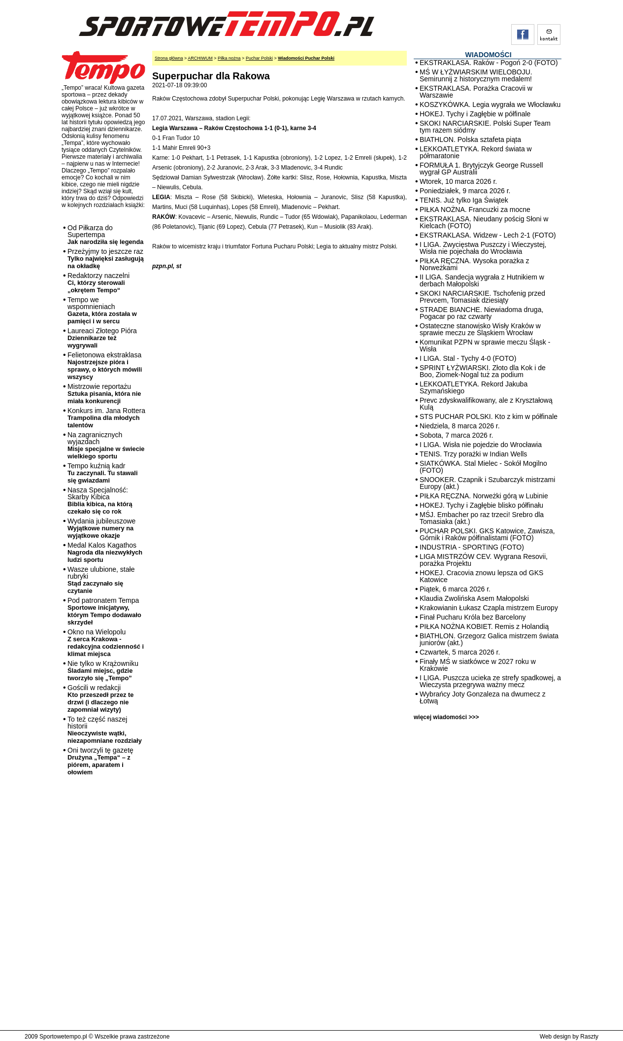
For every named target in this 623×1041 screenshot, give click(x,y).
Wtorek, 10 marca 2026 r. (458, 181)
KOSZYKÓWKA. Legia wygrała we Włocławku (490, 104)
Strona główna (169, 58)
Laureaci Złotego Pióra (102, 338)
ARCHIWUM (200, 58)
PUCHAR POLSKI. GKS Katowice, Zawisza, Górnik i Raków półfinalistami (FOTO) (487, 534)
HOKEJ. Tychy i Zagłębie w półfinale (475, 114)
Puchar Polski (259, 58)
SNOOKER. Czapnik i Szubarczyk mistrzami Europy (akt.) (487, 483)
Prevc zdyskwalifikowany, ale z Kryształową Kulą (486, 403)
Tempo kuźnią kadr (102, 473)
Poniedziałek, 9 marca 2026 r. (465, 191)
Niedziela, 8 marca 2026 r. (460, 426)
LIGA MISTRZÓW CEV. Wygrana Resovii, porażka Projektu (484, 560)
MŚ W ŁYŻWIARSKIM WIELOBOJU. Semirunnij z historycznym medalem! (476, 75)
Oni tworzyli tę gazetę (100, 761)
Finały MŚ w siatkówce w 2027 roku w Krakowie (478, 665)
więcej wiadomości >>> (446, 717)
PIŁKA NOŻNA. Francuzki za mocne (475, 209)
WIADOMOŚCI (488, 55)
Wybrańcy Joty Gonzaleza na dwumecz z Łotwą (483, 697)
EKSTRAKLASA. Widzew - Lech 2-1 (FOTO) (488, 235)
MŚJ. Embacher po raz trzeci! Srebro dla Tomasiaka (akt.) (482, 518)
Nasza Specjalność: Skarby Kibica (99, 500)
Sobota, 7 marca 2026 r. (456, 435)
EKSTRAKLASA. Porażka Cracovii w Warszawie (476, 91)
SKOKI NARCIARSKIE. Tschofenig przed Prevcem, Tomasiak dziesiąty (482, 296)
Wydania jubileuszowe (101, 528)
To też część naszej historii (104, 729)
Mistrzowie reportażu (104, 393)
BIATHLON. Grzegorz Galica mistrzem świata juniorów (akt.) (489, 639)
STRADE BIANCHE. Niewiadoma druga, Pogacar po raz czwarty (481, 313)
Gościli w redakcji (100, 698)
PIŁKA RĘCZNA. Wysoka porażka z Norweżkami (474, 264)
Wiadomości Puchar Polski (306, 58)
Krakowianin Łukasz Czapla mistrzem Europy (489, 608)
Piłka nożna (229, 58)
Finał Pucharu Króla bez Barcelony (473, 617)
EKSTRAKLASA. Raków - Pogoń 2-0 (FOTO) (489, 63)
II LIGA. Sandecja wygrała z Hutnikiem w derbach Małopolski (482, 280)
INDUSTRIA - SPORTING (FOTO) (472, 547)
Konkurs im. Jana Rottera (106, 418)
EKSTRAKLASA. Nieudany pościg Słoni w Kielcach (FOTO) (484, 222)
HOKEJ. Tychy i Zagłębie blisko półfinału (481, 505)
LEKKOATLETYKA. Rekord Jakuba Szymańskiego (473, 387)
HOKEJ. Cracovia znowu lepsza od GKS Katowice (481, 576)
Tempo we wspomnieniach (102, 310)
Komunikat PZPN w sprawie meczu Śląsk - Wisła (485, 345)
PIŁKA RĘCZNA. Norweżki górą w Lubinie (484, 496)
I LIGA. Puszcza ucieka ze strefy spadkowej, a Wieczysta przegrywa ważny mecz (490, 681)
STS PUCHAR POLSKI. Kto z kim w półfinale (488, 416)
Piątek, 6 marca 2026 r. (455, 589)
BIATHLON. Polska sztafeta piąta (470, 139)
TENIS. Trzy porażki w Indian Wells (473, 454)
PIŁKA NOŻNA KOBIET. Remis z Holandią (484, 626)
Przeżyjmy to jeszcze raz (105, 258)
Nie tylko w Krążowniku (102, 670)
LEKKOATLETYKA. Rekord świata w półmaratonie (476, 152)
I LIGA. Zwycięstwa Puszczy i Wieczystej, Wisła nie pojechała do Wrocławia (483, 248)
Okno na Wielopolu (105, 643)
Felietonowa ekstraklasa (104, 366)
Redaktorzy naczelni (98, 283)
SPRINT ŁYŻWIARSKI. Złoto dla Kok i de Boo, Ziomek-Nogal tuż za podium (483, 371)
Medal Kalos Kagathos (104, 552)
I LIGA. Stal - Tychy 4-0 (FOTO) (468, 358)
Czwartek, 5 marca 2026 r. (460, 652)
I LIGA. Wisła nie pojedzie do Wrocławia (481, 445)
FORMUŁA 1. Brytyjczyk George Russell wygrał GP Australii (481, 168)
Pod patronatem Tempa (104, 611)
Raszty (589, 1036)
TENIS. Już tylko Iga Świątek (464, 200)
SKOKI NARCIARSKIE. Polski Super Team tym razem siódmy (485, 126)
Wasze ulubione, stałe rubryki (100, 579)
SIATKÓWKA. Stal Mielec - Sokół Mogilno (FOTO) (483, 466)
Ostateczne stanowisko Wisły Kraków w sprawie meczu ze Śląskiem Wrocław (480, 329)
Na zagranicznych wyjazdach (106, 445)
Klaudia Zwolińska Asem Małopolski (474, 598)
